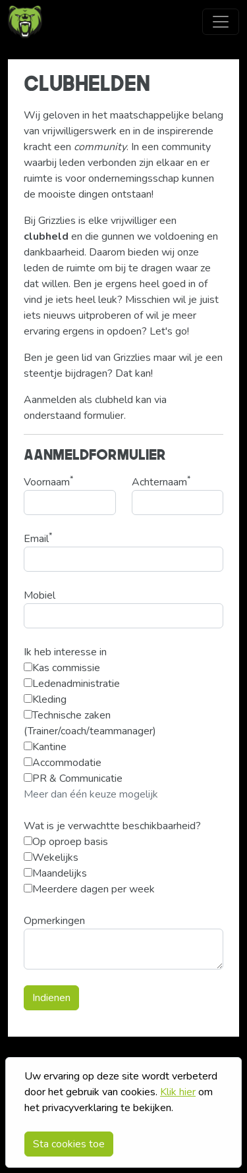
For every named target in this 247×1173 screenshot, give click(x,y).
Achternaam (161, 481)
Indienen (51, 998)
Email (38, 538)
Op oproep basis (66, 841)
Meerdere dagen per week (89, 889)
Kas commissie (62, 668)
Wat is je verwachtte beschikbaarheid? (112, 826)
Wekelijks (51, 857)
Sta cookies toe (69, 1144)
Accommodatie (62, 762)
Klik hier (178, 1092)
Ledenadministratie (72, 683)
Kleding (45, 699)
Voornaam (48, 481)
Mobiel (39, 595)
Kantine (45, 747)
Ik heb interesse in (65, 652)
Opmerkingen (54, 921)
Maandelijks (55, 873)
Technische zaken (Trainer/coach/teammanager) (90, 723)
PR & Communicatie (73, 778)
